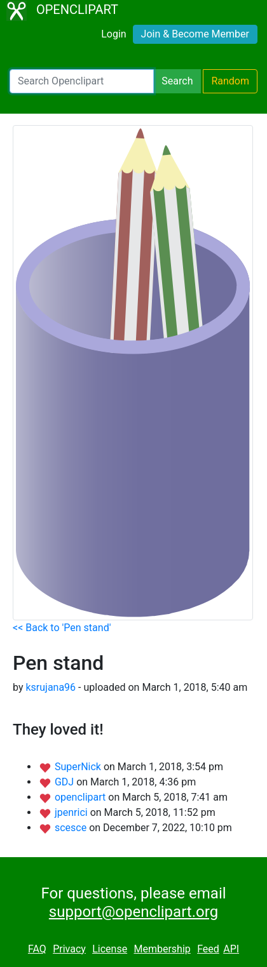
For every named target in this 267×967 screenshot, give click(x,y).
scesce (72, 828)
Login (113, 34)
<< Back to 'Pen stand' (62, 628)
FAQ (37, 949)
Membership (162, 949)
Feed (208, 949)
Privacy (69, 949)
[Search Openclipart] (82, 81)
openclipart (81, 797)
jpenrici (72, 812)
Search (177, 81)
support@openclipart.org (133, 912)
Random (230, 81)
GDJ (65, 782)
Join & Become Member (195, 34)
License (109, 949)
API (231, 949)
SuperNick (79, 767)
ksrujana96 (50, 687)
